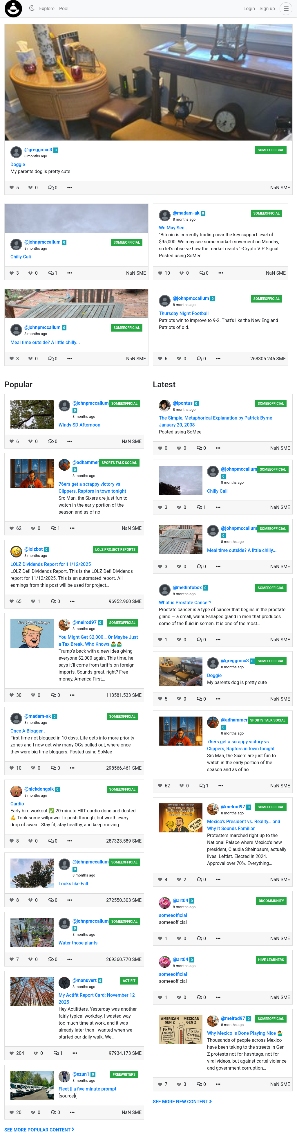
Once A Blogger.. (27, 731)
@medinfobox (188, 587)
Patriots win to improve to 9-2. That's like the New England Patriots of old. (218, 324)
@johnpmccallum (43, 242)
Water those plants (78, 943)
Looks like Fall (73, 883)
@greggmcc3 (38, 149)
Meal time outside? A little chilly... (45, 342)
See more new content (182, 1101)
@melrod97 (85, 622)
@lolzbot (34, 549)
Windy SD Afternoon (79, 425)
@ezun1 (81, 1074)
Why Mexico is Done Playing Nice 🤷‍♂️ (245, 1033)
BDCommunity (271, 901)
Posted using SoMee (180, 432)
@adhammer (86, 462)
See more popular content (39, 1130)
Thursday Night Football (184, 313)
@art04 (181, 900)
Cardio (17, 804)
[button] (284, 8)
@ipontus (183, 403)
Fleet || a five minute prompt (87, 1089)
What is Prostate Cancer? (185, 602)
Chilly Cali (20, 257)
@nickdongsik (39, 789)
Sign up (267, 8)
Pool (63, 8)
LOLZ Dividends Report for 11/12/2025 (50, 564)
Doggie (17, 164)
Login (249, 8)
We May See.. (173, 228)
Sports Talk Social (119, 463)
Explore (47, 8)
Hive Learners (271, 960)
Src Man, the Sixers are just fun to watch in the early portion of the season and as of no (93, 505)
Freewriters (124, 1075)
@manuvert (85, 980)
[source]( (68, 1096)
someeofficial (271, 150)
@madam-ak (187, 213)
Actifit (129, 981)
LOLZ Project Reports (115, 550)
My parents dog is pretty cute (40, 171)
